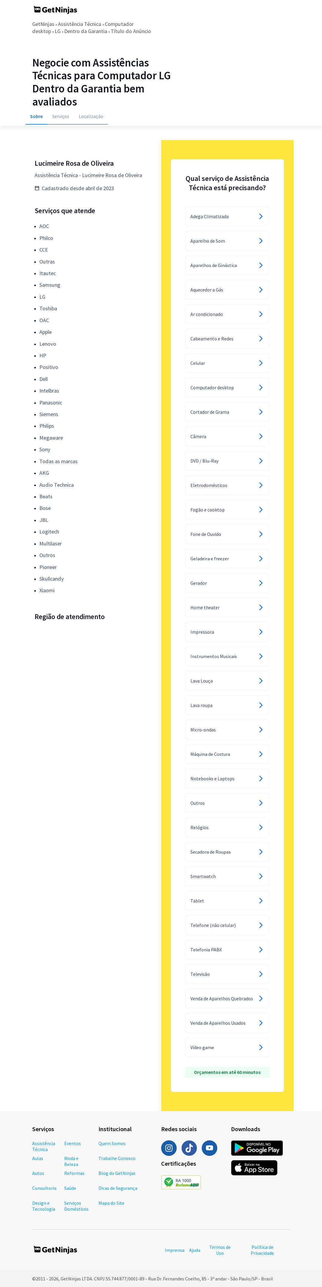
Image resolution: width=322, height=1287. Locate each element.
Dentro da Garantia (85, 31)
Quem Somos (112, 1143)
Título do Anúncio (131, 31)
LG (58, 31)
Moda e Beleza (71, 1161)
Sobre (36, 116)
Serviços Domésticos (76, 1206)
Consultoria (44, 1188)
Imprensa (174, 1250)
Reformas (74, 1173)
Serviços (60, 116)
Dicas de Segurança (117, 1188)
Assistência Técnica (79, 24)
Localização (91, 116)
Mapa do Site (111, 1203)
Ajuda (194, 1250)
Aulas (37, 1158)
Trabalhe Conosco (116, 1158)
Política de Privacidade (262, 1250)
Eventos (72, 1143)
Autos (38, 1173)
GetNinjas (43, 24)
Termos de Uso (220, 1250)
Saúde (70, 1188)
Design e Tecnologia (43, 1206)
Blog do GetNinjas (116, 1173)
